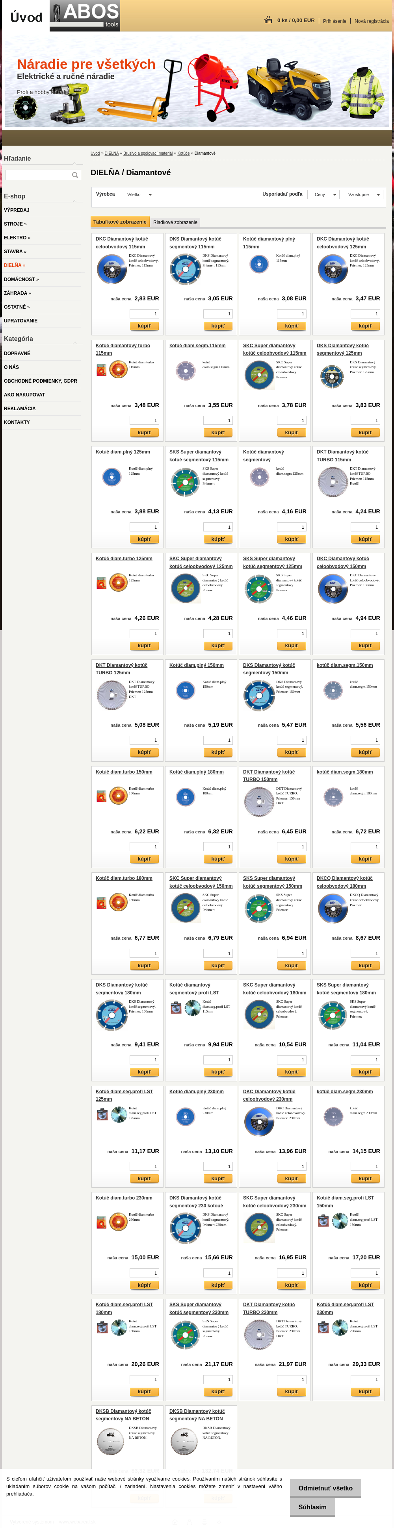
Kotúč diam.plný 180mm (196, 772)
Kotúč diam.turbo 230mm (124, 1198)
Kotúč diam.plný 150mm (196, 665)
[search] (75, 175)
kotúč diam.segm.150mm (345, 665)
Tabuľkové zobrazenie (120, 222)
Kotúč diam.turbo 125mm (124, 558)
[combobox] (323, 194)
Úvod (95, 153)
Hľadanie (17, 158)
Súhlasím (310, 1507)
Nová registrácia (372, 21)
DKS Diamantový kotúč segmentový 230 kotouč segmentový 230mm (196, 1205)
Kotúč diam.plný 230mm (196, 1091)
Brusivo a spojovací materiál (148, 153)
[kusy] (144, 313)
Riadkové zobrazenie (175, 222)
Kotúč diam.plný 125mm (123, 452)
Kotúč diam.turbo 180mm (124, 878)
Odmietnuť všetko (323, 1488)
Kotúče (183, 153)
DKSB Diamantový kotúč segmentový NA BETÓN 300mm (197, 1419)
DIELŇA (111, 153)
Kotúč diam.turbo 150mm (124, 772)
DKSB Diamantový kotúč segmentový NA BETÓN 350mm (123, 1419)
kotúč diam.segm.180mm (345, 772)
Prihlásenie (334, 21)
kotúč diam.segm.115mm (197, 345)
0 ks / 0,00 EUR (296, 20)
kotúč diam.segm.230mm (345, 1091)
